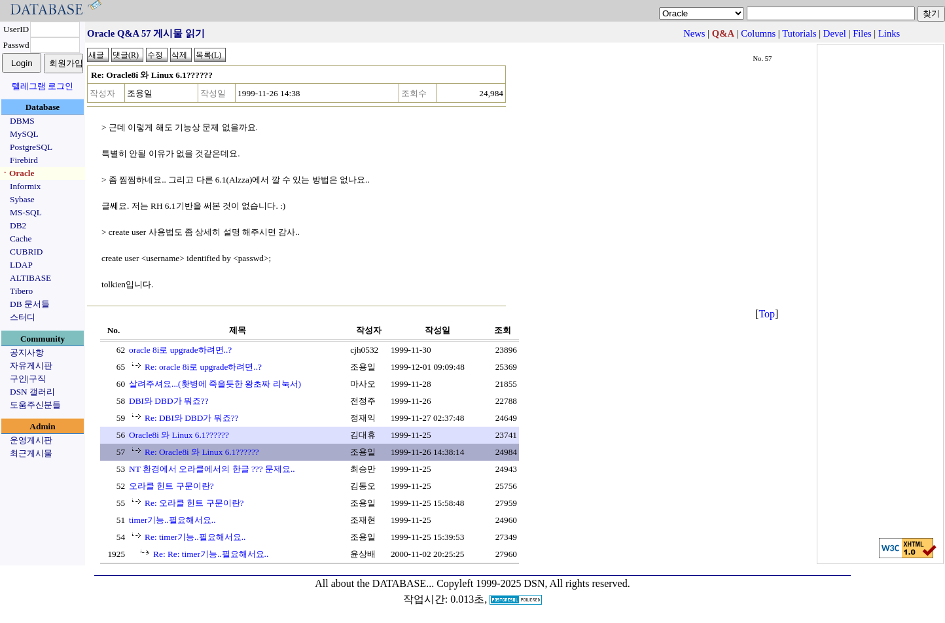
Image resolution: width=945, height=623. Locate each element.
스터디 (22, 317)
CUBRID (26, 252)
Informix (25, 186)
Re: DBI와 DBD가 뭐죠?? (191, 418)
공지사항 (27, 352)
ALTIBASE (30, 278)
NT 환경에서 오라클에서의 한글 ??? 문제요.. (212, 469)
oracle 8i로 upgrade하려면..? (180, 350)
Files (862, 33)
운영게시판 (31, 440)
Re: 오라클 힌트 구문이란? (194, 503)
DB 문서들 (30, 304)
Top (766, 313)
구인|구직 (28, 378)
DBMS (22, 121)
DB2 (18, 225)
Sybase (22, 199)
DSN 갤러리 (32, 392)
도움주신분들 (35, 405)
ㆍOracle (17, 173)
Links (889, 33)
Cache (20, 238)
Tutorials (799, 33)
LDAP (21, 265)
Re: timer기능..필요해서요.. (195, 537)
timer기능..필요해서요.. (172, 520)
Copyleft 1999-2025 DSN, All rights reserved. (533, 583)
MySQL (24, 134)
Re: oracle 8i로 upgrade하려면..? (203, 367)
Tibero (21, 291)
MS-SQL (26, 212)
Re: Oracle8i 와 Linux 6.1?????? (202, 452)
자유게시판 (31, 365)
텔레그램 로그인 (42, 86)
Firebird (24, 160)
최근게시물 (31, 453)
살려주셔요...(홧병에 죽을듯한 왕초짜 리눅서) (215, 384)
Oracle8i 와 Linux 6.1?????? (179, 435)
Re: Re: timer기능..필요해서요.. (210, 554)
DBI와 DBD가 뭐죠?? (169, 401)
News (694, 33)
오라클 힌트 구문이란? (171, 486)
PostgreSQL (31, 147)
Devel (834, 33)
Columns (758, 33)
